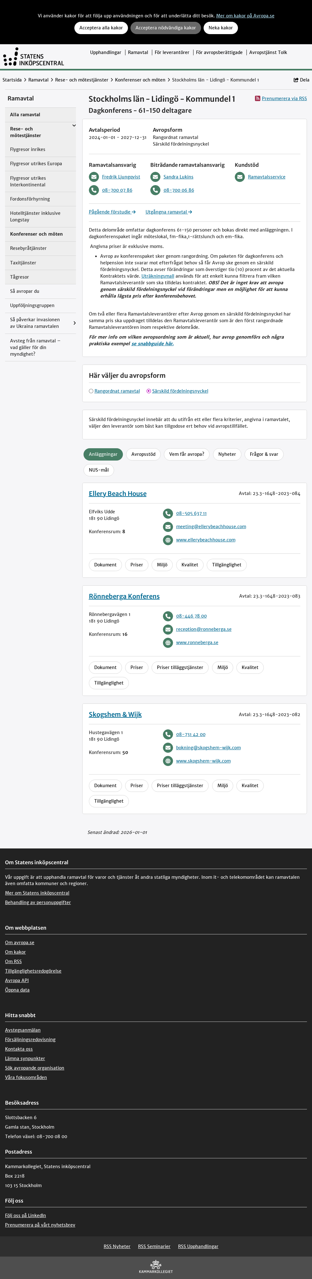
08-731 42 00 (184, 734)
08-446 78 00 (185, 616)
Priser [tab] (136, 565)
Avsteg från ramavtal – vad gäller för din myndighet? (35, 347)
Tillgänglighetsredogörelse (33, 971)
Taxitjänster (23, 263)
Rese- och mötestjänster (81, 80)
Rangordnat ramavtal (117, 391)
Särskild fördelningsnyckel (180, 391)
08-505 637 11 (185, 514)
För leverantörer (172, 52)
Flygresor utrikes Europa (36, 163)
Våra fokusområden (26, 1077)
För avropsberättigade (219, 52)
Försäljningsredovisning (30, 1039)
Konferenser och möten (140, 80)
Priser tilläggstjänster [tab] (180, 667)
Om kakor (15, 952)
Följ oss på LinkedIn (25, 1215)
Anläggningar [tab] (103, 454)
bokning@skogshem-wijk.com (202, 748)
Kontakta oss (19, 1049)
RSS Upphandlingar (198, 1246)
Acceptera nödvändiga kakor (166, 28)
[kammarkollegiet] (156, 1267)
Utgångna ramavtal (169, 212)
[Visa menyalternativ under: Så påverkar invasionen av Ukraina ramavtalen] (74, 323)
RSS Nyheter (117, 1246)
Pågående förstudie (112, 212)
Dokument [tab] (105, 565)
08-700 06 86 (172, 190)
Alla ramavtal (25, 115)
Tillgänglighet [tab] (226, 565)
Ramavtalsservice (260, 177)
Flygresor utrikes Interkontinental (28, 181)
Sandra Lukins (172, 177)
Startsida (12, 80)
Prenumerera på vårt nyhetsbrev (40, 1225)
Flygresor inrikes (27, 149)
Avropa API (17, 980)
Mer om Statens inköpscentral (37, 893)
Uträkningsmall (158, 276)
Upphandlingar (105, 52)
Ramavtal (138, 52)
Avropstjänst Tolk (268, 52)
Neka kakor (221, 28)
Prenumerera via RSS (281, 98)
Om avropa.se (19, 942)
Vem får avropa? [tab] (186, 454)
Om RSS (13, 961)
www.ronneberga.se (190, 643)
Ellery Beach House (118, 494)
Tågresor (19, 277)
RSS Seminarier (154, 1246)
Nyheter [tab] (227, 454)
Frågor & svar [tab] (264, 454)
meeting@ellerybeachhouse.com (204, 527)
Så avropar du (24, 291)
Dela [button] (301, 80)
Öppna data (17, 990)
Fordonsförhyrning (30, 199)
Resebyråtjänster (28, 248)
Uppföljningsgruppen (32, 305)
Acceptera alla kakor (101, 28)
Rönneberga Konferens (124, 596)
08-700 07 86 (110, 190)
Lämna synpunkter (25, 1058)
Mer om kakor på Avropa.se (245, 16)
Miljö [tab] (162, 565)
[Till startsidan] (33, 56)
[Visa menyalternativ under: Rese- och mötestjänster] (74, 126)
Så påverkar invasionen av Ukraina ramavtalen (35, 323)
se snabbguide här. (152, 344)
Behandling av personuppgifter (38, 902)
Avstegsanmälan (23, 1030)
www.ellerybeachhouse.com (199, 540)
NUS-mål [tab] (99, 470)
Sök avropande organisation (34, 1068)
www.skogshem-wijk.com (197, 761)
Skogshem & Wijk (115, 714)
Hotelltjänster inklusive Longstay (35, 216)
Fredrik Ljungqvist (114, 177)
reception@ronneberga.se (197, 629)
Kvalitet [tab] (190, 565)
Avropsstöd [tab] (143, 454)
